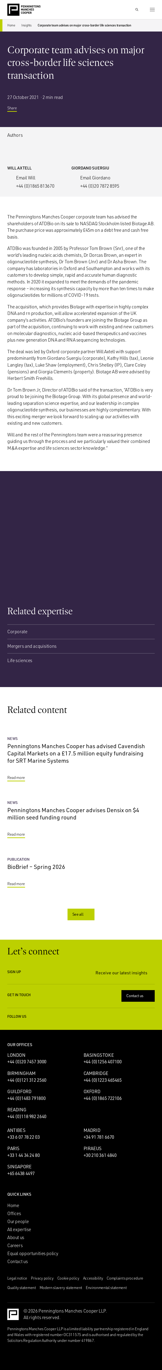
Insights (26, 25)
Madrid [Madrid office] (92, 1130)
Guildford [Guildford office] (19, 1091)
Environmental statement (106, 1287)
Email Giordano (95, 178)
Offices (14, 1213)
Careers (15, 1245)
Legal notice (17, 1278)
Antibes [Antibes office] (16, 1130)
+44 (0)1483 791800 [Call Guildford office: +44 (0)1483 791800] (26, 1098)
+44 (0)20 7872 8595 (99, 186)
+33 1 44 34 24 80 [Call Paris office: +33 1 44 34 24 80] (23, 1155)
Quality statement (21, 1287)
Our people (18, 1221)
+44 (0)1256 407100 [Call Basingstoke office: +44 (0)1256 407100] (103, 1062)
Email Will (25, 178)
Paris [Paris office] (13, 1148)
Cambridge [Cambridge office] (96, 1073)
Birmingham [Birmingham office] (21, 1073)
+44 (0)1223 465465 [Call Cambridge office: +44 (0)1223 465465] (103, 1080)
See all (81, 914)
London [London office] (16, 1055)
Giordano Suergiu (90, 167)
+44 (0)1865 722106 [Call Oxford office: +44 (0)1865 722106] (103, 1098)
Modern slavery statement (61, 1287)
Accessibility (93, 1278)
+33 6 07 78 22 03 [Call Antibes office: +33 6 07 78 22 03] (23, 1137)
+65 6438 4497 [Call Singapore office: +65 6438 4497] (21, 1173)
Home (11, 25)
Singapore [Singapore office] (19, 1167)
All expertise (19, 1229)
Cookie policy (68, 1278)
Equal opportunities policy (32, 1253)
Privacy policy (42, 1278)
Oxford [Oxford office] (92, 1091)
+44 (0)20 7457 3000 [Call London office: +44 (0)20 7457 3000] (26, 1062)
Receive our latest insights (125, 973)
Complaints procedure (125, 1278)
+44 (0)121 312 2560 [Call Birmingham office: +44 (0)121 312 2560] (26, 1080)
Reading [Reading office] (16, 1110)
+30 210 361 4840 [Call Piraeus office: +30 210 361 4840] (100, 1155)
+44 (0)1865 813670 (35, 186)
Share (15, 109)
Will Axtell (19, 167)
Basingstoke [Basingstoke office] (99, 1055)
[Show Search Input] (137, 10)
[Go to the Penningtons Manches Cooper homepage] (24, 10)
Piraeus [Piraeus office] (93, 1148)
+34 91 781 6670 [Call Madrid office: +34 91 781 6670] (99, 1137)
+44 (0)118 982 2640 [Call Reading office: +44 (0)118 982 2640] (26, 1116)
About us (15, 1237)
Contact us (138, 995)
